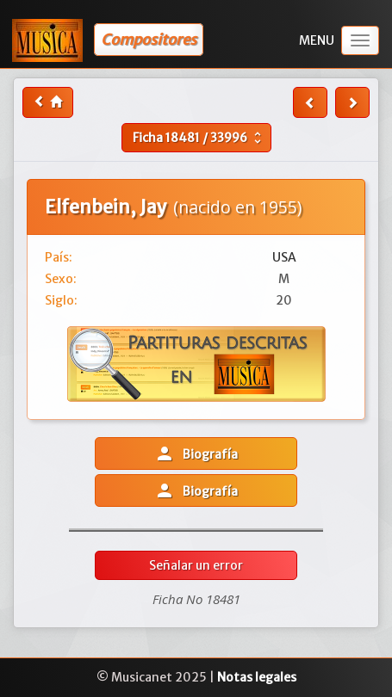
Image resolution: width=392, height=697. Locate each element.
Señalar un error (196, 565)
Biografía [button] (196, 453)
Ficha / (199, 137)
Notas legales (256, 677)
